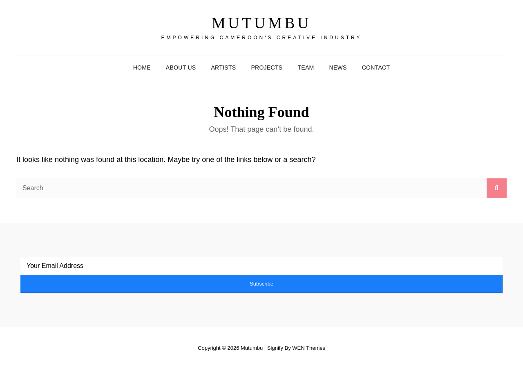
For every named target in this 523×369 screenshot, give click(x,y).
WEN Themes (308, 348)
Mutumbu (261, 23)
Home (142, 67)
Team (305, 67)
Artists (223, 67)
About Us (181, 67)
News (338, 67)
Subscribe (261, 284)
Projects (266, 67)
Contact (376, 67)
